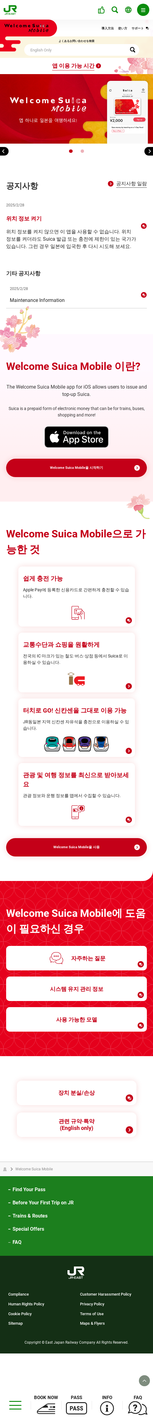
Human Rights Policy (26, 1342)
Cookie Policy (20, 1352)
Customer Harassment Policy (105, 1332)
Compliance (18, 1332)
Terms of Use (92, 1352)
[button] (70, 151)
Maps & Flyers (92, 1361)
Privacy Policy (92, 1342)
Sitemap (15, 1361)
